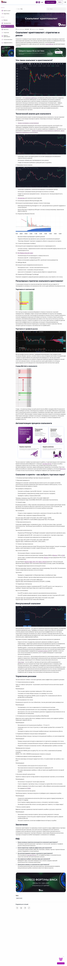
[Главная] (3, 1)
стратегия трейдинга (31, 98)
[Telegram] (37, 2)
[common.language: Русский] (42, 2)
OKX (63, 555)
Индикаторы (21, 198)
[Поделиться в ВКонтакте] (21, 907)
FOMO (29, 788)
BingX (44, 561)
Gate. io (40, 561)
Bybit (30, 561)
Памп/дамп (21, 662)
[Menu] (65, 2)
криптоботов (49, 44)
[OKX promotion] (41, 882)
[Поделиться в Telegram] (25, 907)
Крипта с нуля (19, 898)
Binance (55, 555)
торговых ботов (46, 463)
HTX (37, 561)
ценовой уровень (43, 651)
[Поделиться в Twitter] (17, 907)
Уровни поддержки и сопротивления (28, 123)
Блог (18, 9)
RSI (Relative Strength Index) (25, 253)
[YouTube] (39, 2)
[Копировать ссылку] (29, 907)
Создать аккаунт (50, 2)
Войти (59, 2)
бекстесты (62, 469)
